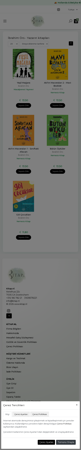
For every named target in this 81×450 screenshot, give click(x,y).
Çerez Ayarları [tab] (21, 414)
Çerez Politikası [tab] (39, 414)
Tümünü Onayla (66, 442)
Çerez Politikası (64, 424)
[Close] (77, 404)
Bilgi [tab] (7, 414)
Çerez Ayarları (46, 442)
